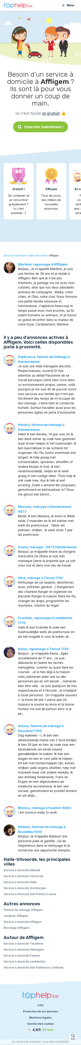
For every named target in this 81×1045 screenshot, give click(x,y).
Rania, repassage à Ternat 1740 (43, 649)
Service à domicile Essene (22, 955)
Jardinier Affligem (16, 916)
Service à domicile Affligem (23, 922)
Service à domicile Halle (20, 882)
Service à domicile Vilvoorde (23, 876)
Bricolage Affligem (16, 928)
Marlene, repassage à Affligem (43, 264)
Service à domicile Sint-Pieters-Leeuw (30, 894)
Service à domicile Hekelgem (24, 949)
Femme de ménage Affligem (23, 910)
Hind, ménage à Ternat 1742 (40, 578)
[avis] (40, 1030)
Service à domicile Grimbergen (25, 888)
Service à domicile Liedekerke (25, 961)
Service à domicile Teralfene (23, 943)
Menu (68, 5)
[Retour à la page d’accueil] (18, 5)
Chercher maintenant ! (40, 127)
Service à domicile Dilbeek (22, 870)
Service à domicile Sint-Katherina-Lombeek (34, 967)
